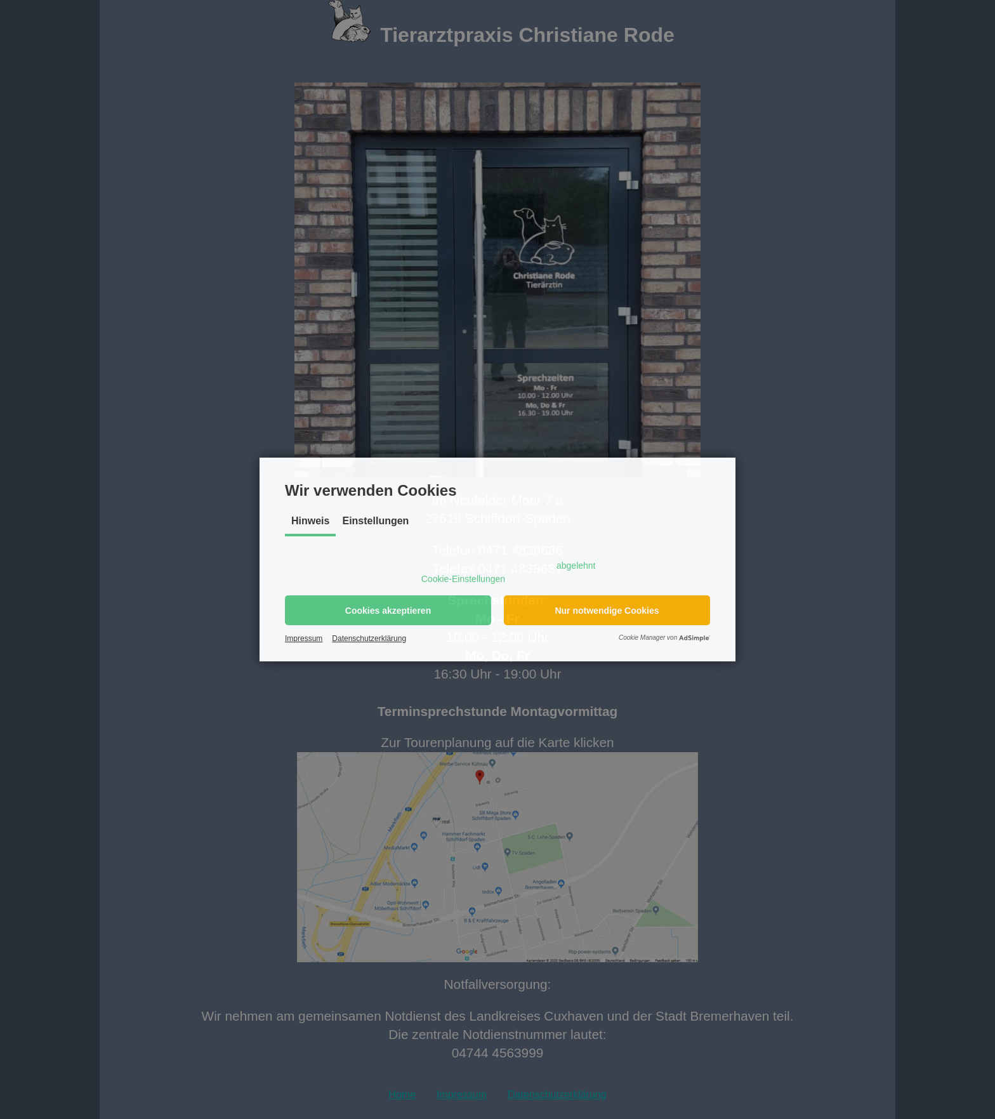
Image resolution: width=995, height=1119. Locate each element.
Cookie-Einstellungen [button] (463, 579)
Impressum (303, 638)
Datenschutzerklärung (369, 638)
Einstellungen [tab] (375, 520)
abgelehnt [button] (576, 565)
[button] (388, 610)
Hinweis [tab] (310, 520)
